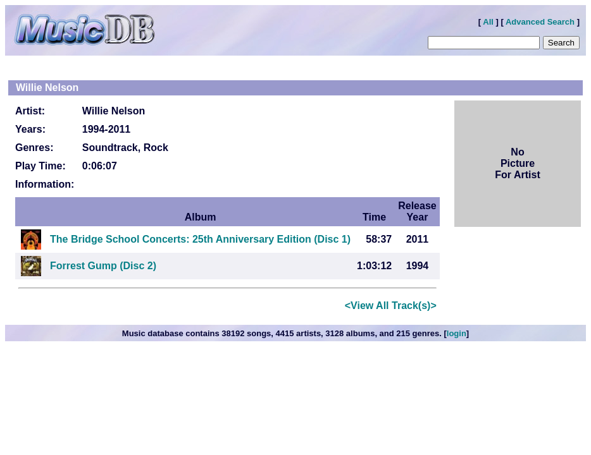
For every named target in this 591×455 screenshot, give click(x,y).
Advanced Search (540, 22)
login (456, 333)
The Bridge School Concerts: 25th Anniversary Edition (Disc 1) (200, 239)
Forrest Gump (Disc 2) (103, 265)
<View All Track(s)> (391, 305)
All (488, 22)
